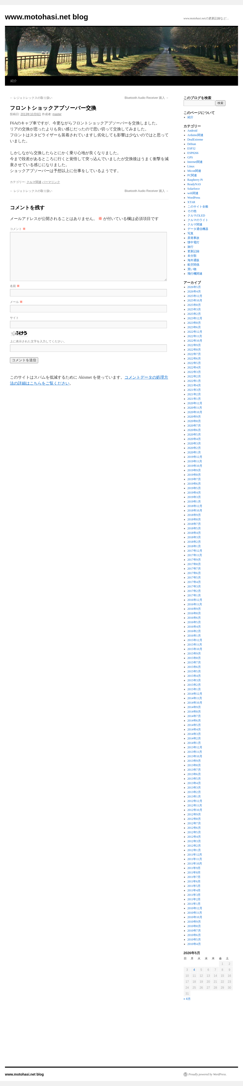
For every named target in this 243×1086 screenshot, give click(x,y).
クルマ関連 (34, 182)
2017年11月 (194, 555)
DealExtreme (195, 139)
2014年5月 (194, 725)
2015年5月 (194, 671)
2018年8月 (194, 519)
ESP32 (191, 148)
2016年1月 (194, 635)
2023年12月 (194, 318)
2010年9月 (194, 921)
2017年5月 (194, 577)
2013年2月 (194, 792)
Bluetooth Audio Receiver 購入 (147, 98)
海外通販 (193, 260)
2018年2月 (194, 541)
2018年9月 (194, 515)
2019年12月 (194, 457)
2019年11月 (194, 461)
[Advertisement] (208, 1038)
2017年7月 (194, 568)
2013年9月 (194, 760)
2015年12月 (194, 640)
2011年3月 (194, 895)
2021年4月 (194, 385)
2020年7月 (194, 425)
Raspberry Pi (195, 179)
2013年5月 (194, 778)
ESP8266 (193, 153)
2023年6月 (194, 327)
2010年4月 (194, 944)
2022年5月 (194, 363)
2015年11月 (194, 644)
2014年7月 (194, 716)
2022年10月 (194, 340)
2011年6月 (194, 881)
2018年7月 (194, 524)
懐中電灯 (193, 242)
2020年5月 (194, 434)
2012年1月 (194, 850)
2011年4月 (194, 890)
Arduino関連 (195, 135)
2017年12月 (194, 550)
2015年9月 (194, 653)
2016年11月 (194, 604)
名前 (15, 286)
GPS (190, 157)
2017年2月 (194, 591)
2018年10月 (194, 510)
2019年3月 (194, 497)
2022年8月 (194, 349)
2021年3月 (194, 390)
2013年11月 (194, 752)
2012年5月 (194, 832)
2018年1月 (194, 546)
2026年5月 (194, 287)
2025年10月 (194, 300)
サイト (14, 318)
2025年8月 (194, 305)
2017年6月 (194, 573)
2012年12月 (194, 801)
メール (16, 302)
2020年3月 (194, 443)
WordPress (193, 197)
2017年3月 (194, 586)
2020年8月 (194, 421)
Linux (191, 166)
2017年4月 (194, 582)
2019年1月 (194, 501)
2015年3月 (194, 680)
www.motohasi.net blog (46, 17)
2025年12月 (194, 296)
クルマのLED (196, 215)
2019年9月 (194, 470)
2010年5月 (194, 939)
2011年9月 (194, 868)
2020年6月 (194, 430)
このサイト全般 (197, 206)
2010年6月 (194, 935)
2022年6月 (194, 358)
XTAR (191, 202)
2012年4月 (194, 836)
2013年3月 (194, 787)
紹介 (13, 81)
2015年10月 (194, 649)
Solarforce (193, 188)
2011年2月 (194, 899)
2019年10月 (194, 466)
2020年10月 (194, 412)
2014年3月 (194, 734)
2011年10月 (194, 863)
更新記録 (193, 251)
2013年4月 (194, 783)
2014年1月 (194, 743)
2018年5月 (194, 528)
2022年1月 (194, 381)
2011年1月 (194, 903)
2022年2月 (194, 376)
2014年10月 (194, 702)
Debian (191, 144)
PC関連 (192, 175)
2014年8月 (194, 711)
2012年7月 (194, 823)
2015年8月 (194, 658)
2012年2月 (194, 845)
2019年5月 (194, 488)
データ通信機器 (197, 229)
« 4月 (187, 999)
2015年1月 (194, 689)
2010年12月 (194, 908)
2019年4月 (194, 492)
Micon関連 (194, 171)
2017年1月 (194, 595)
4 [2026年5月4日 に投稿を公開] (194, 970)
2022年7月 (194, 354)
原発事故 (193, 238)
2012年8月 (194, 819)
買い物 (191, 269)
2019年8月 (194, 474)
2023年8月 (194, 323)
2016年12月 (194, 600)
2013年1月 (194, 796)
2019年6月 (194, 483)
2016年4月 (194, 626)
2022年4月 (194, 367)
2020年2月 (194, 448)
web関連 (192, 193)
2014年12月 (194, 693)
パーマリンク (51, 182)
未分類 (191, 255)
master (56, 114)
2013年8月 (194, 765)
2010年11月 (194, 912)
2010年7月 (194, 930)
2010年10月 (194, 917)
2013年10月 (194, 756)
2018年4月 (194, 533)
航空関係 (193, 264)
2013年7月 (194, 769)
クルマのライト (197, 220)
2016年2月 (194, 631)
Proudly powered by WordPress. (207, 1074)
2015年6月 (194, 667)
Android (192, 130)
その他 (191, 211)
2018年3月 (194, 537)
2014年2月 (194, 738)
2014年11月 (194, 698)
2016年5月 (194, 622)
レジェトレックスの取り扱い (31, 98)
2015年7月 (194, 662)
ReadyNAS (194, 184)
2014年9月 (194, 707)
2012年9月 (194, 814)
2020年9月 (194, 416)
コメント (18, 229)
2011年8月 (194, 872)
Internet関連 (195, 162)
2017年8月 (194, 564)
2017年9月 (194, 559)
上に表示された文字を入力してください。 (38, 341)
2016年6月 (194, 617)
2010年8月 (194, 926)
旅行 (190, 247)
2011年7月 (194, 877)
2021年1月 (194, 398)
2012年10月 (194, 810)
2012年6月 (194, 828)
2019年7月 (194, 479)
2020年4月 (194, 439)
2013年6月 (194, 774)
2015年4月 (194, 676)
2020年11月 (194, 407)
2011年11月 (194, 859)
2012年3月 (194, 841)
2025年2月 (194, 314)
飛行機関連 (194, 273)
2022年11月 (194, 336)
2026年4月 (194, 291)
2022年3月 (194, 372)
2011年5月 (194, 886)
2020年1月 (194, 452)
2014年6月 (194, 720)
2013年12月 (194, 747)
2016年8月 (194, 613)
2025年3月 (194, 309)
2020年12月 (194, 403)
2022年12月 (194, 331)
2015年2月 (194, 685)
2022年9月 (194, 345)
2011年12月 (194, 854)
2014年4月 (194, 729)
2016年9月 (194, 609)
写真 (190, 233)
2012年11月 (194, 805)
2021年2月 (194, 394)
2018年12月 (194, 506)
